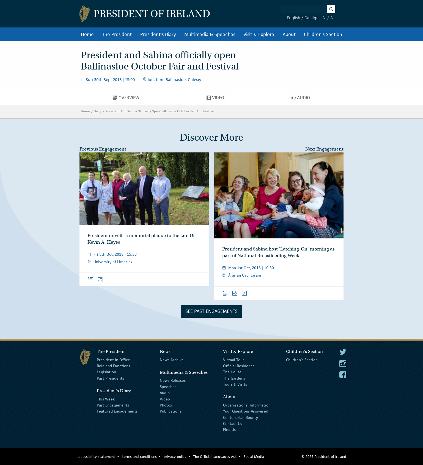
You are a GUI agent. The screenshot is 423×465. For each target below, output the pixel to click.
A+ (332, 17)
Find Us (229, 429)
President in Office (113, 359)
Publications (170, 411)
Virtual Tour (233, 359)
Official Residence (239, 365)
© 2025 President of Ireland (323, 456)
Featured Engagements (117, 411)
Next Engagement (324, 149)
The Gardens (234, 378)
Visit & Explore (258, 34)
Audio (302, 99)
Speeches (168, 386)
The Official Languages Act (215, 456)
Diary (97, 111)
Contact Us (232, 423)
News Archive (172, 359)
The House (232, 371)
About (289, 34)
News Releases (173, 380)
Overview (127, 99)
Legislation (106, 371)
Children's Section (323, 34)
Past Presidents (110, 378)
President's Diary (158, 34)
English (293, 17)
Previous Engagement (102, 149)
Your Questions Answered (245, 411)
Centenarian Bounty (240, 417)
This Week (106, 398)
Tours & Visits (235, 384)
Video (217, 99)
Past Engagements (113, 405)
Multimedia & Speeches (209, 34)
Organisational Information (247, 405)
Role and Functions (113, 365)
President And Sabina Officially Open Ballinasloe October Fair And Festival (160, 111)
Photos (166, 405)
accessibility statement (96, 456)
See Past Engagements (211, 311)
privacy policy (175, 456)
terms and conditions (139, 456)
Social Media (254, 456)
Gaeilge (311, 17)
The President (117, 34)
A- (324, 17)
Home (87, 34)
